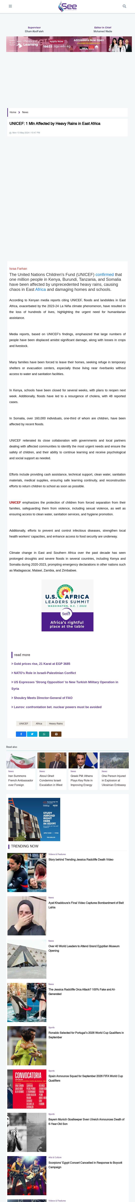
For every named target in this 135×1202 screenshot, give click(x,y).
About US (10, 1198)
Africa (41, 171)
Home (13, 112)
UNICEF (15, 384)
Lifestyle (60, 1183)
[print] (56, 616)
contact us (35, 1198)
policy (23, 1198)
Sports (40, 1183)
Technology (71, 1183)
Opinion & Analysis (55, 1186)
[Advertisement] (66, 78)
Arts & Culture (86, 1183)
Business (49, 1183)
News (25, 112)
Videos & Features (35, 1186)
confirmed (105, 156)
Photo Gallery (73, 1186)
